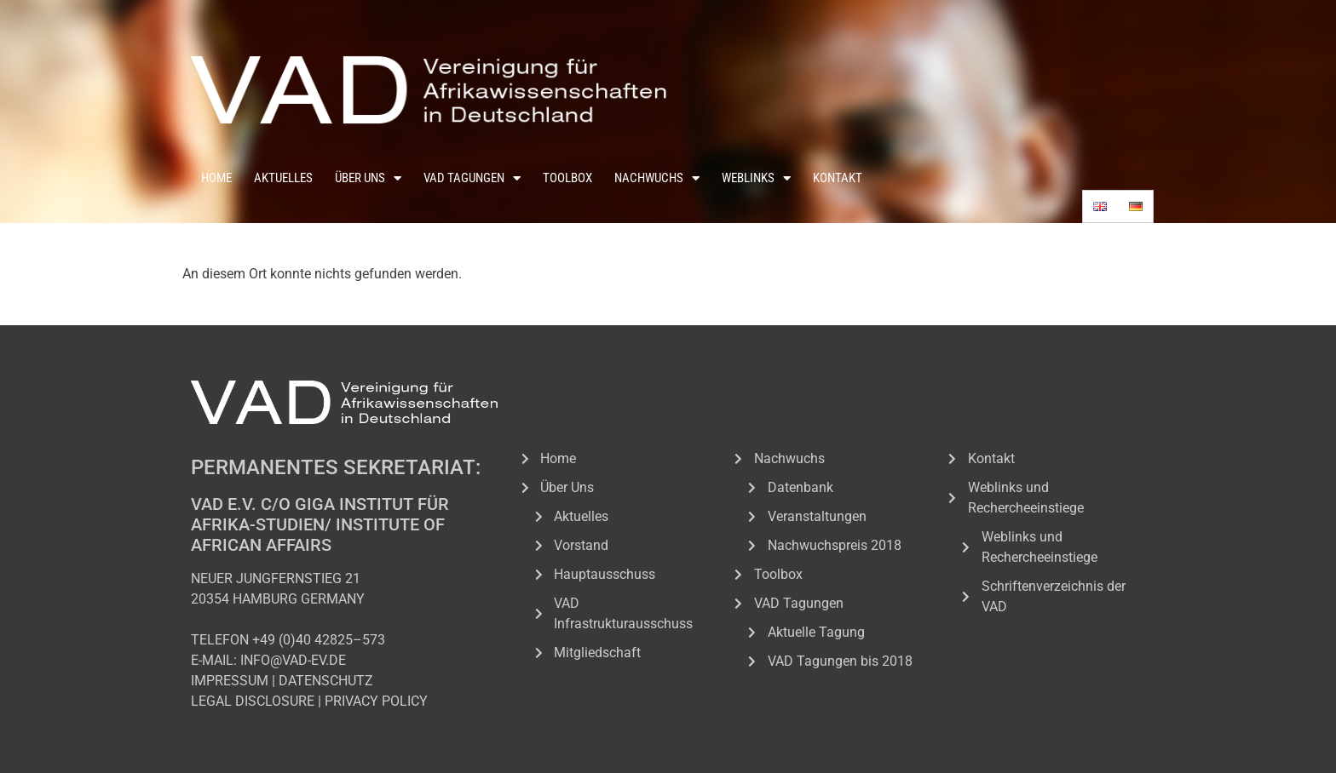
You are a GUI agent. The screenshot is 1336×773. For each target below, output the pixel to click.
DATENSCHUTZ (326, 681)
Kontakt (837, 178)
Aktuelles (283, 178)
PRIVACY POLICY (376, 701)
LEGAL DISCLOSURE (252, 701)
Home (216, 178)
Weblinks (756, 178)
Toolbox (567, 178)
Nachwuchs (657, 178)
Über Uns (368, 178)
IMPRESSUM (229, 681)
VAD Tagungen (472, 178)
